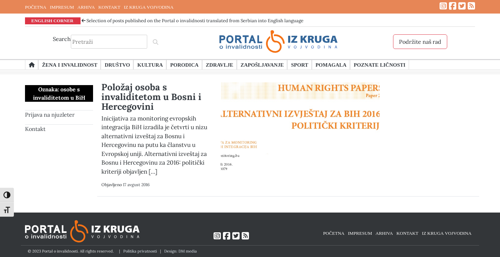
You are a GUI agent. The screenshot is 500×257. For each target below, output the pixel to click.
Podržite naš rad (420, 41)
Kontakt (35, 128)
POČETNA (35, 7)
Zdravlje (219, 64)
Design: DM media (180, 251)
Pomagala (331, 64)
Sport (299, 64)
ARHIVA (86, 7)
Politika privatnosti (140, 251)
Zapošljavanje (262, 64)
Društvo (117, 64)
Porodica (184, 64)
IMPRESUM (62, 7)
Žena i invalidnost (69, 64)
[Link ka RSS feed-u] (471, 6)
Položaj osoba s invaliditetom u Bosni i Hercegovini (151, 96)
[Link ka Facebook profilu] (452, 6)
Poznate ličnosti (380, 64)
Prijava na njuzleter (50, 114)
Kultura (150, 64)
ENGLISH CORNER (52, 20)
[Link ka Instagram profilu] (443, 6)
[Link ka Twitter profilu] (462, 6)
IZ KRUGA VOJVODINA (149, 7)
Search (62, 38)
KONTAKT (109, 7)
